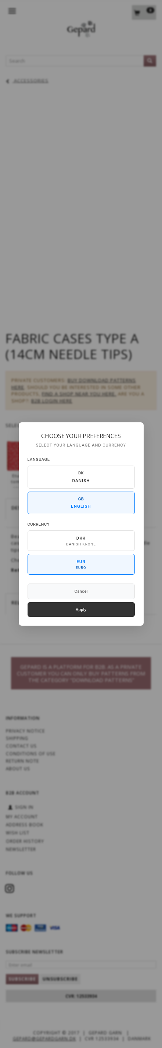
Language (39, 459)
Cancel (81, 591)
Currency (39, 524)
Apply (81, 609)
